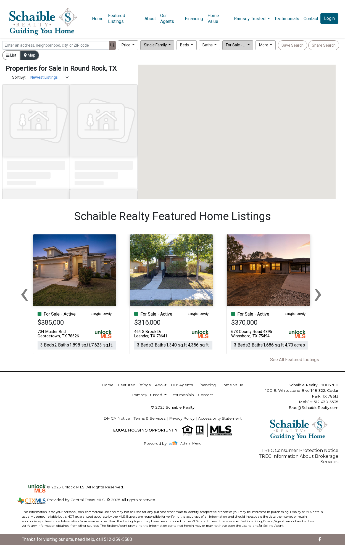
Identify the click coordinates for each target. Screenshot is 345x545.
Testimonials (286, 18)
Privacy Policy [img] (181, 418)
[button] (128, 45)
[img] (158, 443)
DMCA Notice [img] (117, 418)
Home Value (213, 18)
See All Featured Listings (294, 359)
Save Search (292, 45)
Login (329, 18)
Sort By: (19, 77)
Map (29, 55)
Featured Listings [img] (116, 18)
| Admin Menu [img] (190, 443)
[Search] (55, 45)
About (150, 18)
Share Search (324, 45)
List (11, 55)
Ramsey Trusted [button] (250, 18)
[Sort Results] (50, 77)
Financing (194, 18)
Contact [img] (311, 18)
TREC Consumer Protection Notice (299, 450)
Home (98, 18)
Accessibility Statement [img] (220, 418)
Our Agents (167, 18)
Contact (205, 395)
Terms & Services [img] (149, 418)
